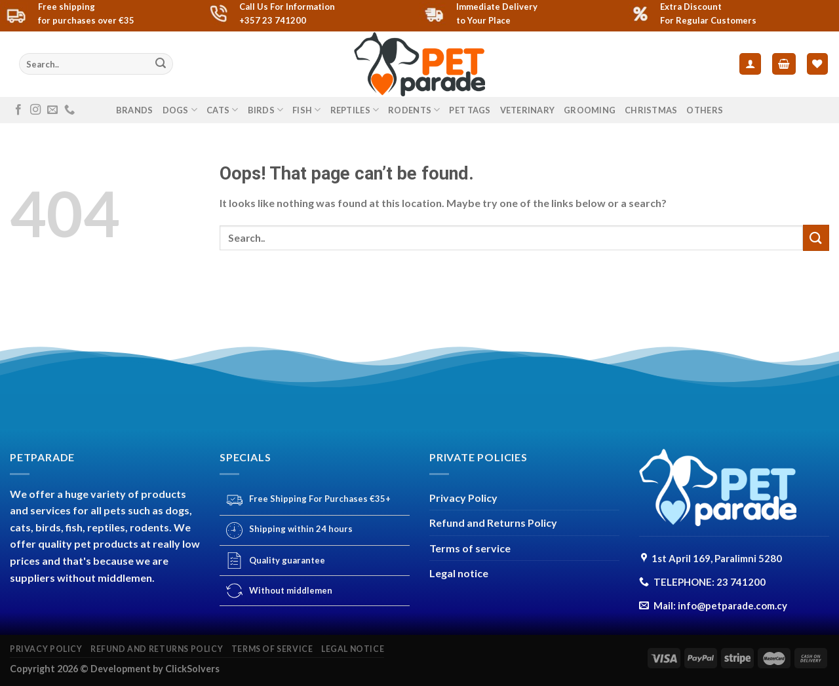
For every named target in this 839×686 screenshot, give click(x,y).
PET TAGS (469, 110)
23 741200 (741, 582)
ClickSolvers (192, 668)
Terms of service (470, 548)
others (704, 110)
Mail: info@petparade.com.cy (720, 605)
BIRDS (266, 110)
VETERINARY (527, 110)
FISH (306, 110)
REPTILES (355, 110)
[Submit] (160, 64)
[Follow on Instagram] (35, 110)
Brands (134, 110)
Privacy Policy (463, 497)
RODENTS (414, 110)
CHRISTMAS (651, 110)
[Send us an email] (52, 110)
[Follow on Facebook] (18, 110)
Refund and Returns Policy (493, 522)
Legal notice (458, 573)
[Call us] (69, 110)
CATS (222, 110)
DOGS (180, 110)
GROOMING (589, 110)
